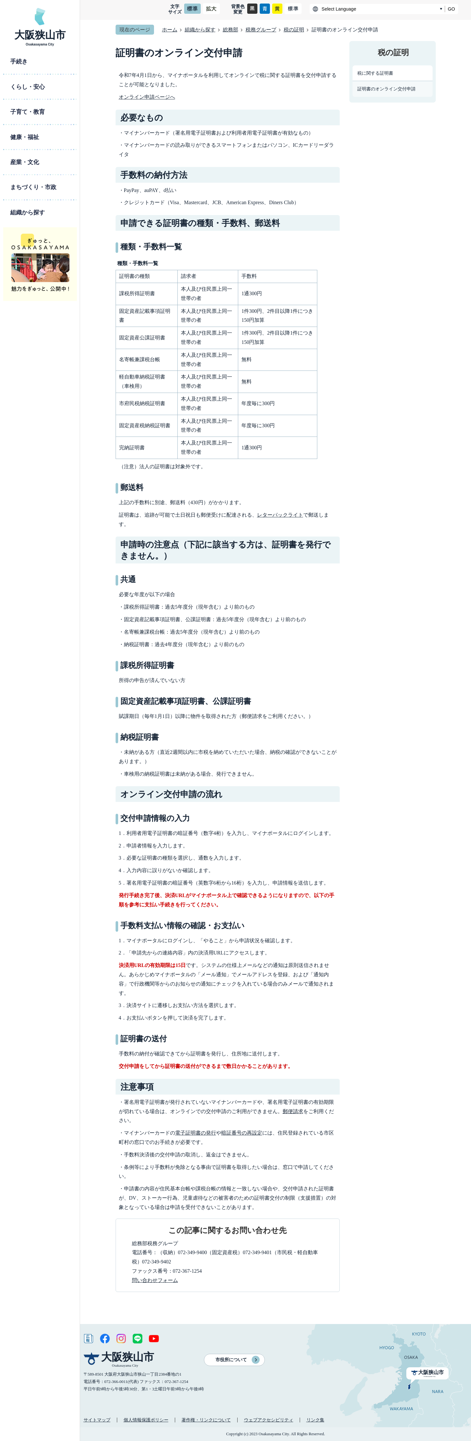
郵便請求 (293, 1111)
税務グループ (261, 29)
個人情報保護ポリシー (146, 1419)
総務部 (230, 29)
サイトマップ (97, 1419)
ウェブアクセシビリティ (268, 1419)
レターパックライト (280, 515)
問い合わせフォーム (155, 1280)
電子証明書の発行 (195, 1133)
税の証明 (294, 29)
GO (451, 9)
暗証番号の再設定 (241, 1133)
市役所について (231, 1359)
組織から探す (200, 29)
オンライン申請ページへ (147, 97)
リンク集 (315, 1419)
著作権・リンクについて (206, 1419)
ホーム (169, 29)
